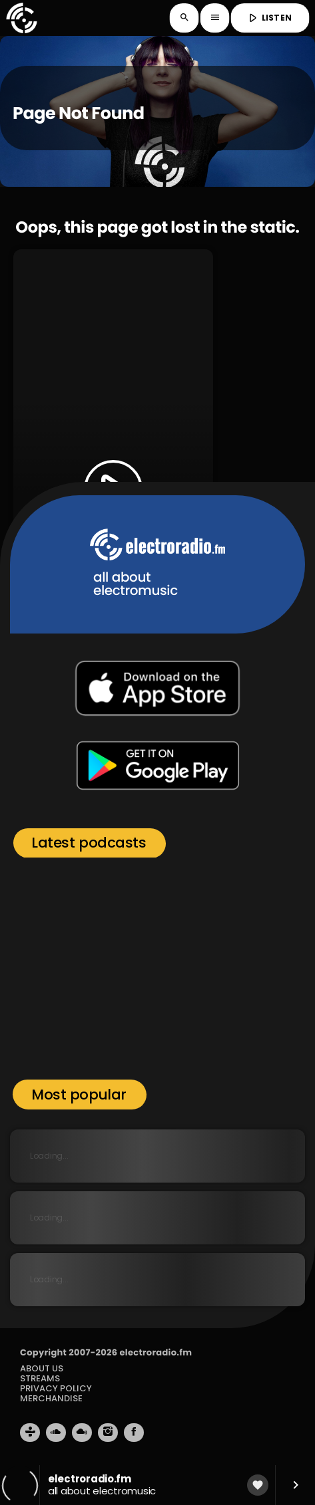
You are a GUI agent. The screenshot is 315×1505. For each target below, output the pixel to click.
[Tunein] (30, 1432)
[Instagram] (108, 1432)
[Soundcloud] (56, 1432)
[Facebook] (134, 1432)
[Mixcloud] (82, 1432)
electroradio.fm (155, 1352)
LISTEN (269, 18)
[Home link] (21, 18)
